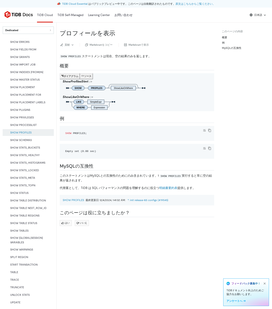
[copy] (209, 130)
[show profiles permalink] (118, 33)
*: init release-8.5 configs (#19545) (148, 200)
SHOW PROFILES (73, 200)
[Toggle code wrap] (204, 130)
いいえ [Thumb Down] (81, 222)
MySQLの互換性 (231, 47)
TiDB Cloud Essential (74, 3)
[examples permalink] (67, 118)
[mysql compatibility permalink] (96, 166)
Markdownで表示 (136, 44)
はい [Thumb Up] (65, 222)
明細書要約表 (168, 188)
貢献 (67, 45)
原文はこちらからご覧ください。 (195, 3)
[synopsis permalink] (72, 66)
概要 (224, 37)
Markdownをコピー (99, 44)
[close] (264, 283)
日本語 (258, 15)
